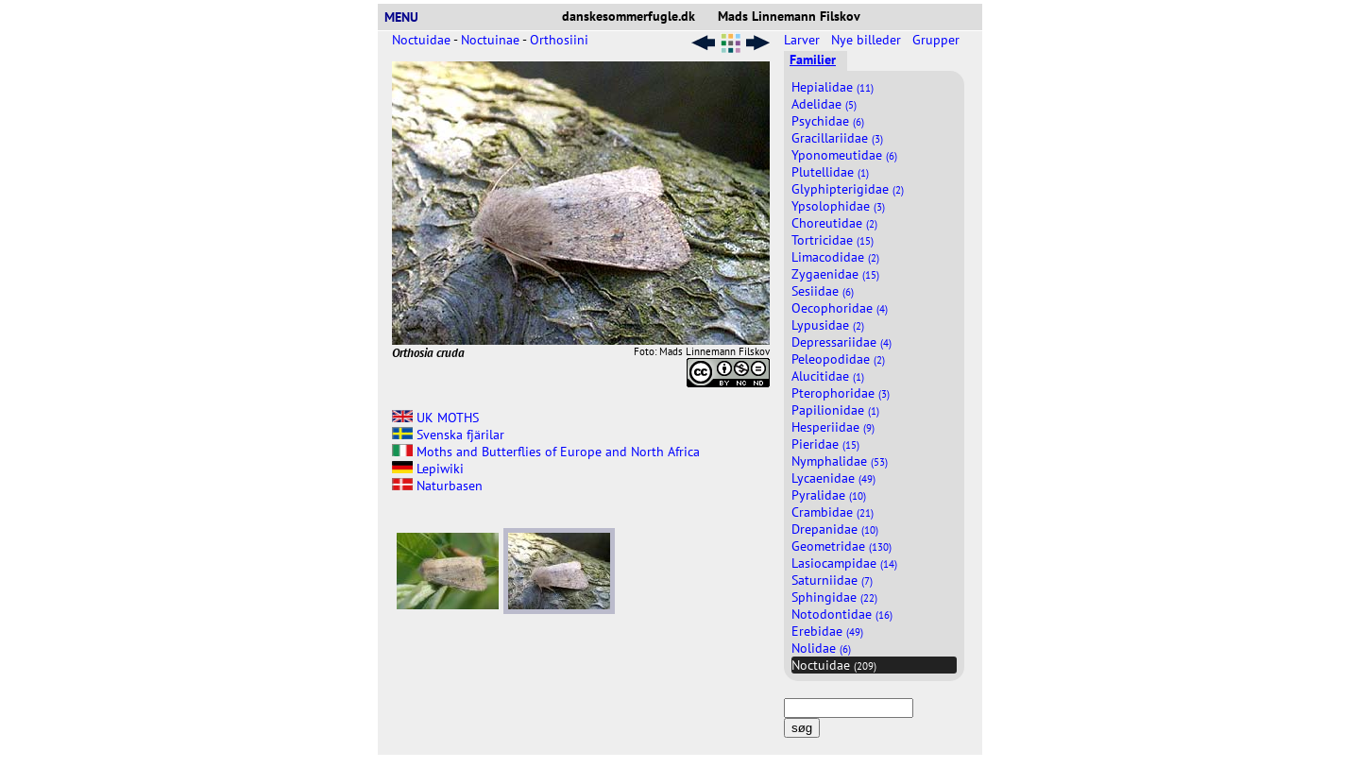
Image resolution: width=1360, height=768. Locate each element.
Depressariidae (841, 341)
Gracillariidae (837, 137)
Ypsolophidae (838, 205)
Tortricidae (832, 239)
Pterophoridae (840, 392)
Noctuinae (490, 39)
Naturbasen (437, 485)
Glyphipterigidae (847, 188)
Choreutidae (834, 222)
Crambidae (832, 512)
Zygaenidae (835, 273)
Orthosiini (559, 39)
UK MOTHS (435, 417)
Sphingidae (834, 597)
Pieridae (825, 443)
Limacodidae (835, 256)
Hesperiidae (833, 426)
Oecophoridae (839, 307)
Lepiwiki (428, 468)
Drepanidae (834, 529)
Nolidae (821, 648)
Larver (804, 39)
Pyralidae (828, 494)
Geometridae (841, 546)
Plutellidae (830, 171)
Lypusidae (827, 324)
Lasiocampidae (844, 563)
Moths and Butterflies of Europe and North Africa (546, 451)
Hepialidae (832, 86)
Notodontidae (841, 614)
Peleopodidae (838, 358)
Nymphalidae (839, 460)
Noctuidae (421, 39)
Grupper (937, 39)
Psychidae (827, 120)
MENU (409, 17)
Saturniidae (832, 580)
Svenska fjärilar (448, 434)
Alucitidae (827, 375)
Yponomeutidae (844, 154)
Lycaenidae (833, 477)
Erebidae (827, 631)
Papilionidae (835, 409)
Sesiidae (822, 290)
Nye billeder (868, 39)
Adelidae (824, 103)
